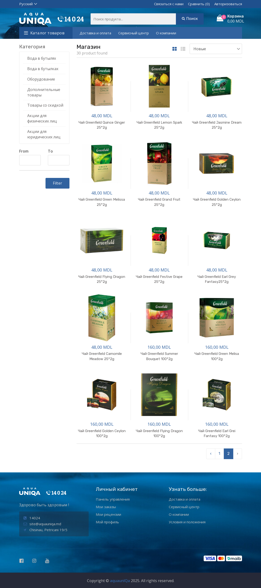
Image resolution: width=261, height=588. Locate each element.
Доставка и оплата (95, 33)
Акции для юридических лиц (43, 134)
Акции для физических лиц (42, 118)
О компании (166, 33)
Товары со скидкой (45, 105)
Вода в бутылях (41, 58)
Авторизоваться (228, 3)
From (23, 151)
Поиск (190, 18)
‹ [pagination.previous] (210, 453)
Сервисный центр (133, 33)
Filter (57, 183)
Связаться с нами (168, 3)
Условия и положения (187, 522)
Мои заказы (106, 506)
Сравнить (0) (199, 3)
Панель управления (113, 499)
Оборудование (41, 79)
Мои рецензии (108, 514)
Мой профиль (107, 522)
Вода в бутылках (42, 68)
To (50, 151)
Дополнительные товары (43, 92)
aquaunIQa (120, 580)
